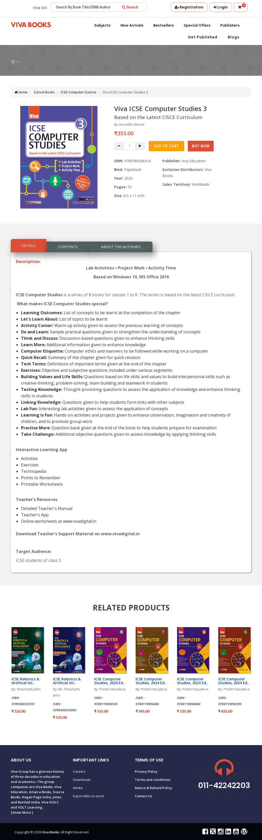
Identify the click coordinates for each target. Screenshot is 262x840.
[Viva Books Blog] (243, 832)
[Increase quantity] (140, 146)
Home (21, 92)
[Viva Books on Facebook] (204, 832)
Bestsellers (163, 25)
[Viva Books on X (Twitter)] (212, 832)
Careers (79, 771)
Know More (22, 812)
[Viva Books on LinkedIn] (227, 832)
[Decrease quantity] (119, 146)
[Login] (221, 7)
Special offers (197, 25)
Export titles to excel (88, 796)
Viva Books (50, 832)
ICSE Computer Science (78, 92)
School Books (44, 92)
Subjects (102, 25)
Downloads (82, 779)
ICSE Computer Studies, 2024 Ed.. (109, 681)
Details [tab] (28, 245)
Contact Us (143, 796)
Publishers (230, 25)
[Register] (189, 7)
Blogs (233, 37)
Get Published (202, 37)
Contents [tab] (68, 246)
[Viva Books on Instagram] (219, 832)
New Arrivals (132, 25)
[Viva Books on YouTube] (235, 832)
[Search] (130, 7)
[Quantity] (129, 146)
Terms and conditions (152, 779)
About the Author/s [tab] (121, 246)
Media (78, 788)
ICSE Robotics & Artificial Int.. (25, 681)
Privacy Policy (146, 771)
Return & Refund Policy (153, 788)
